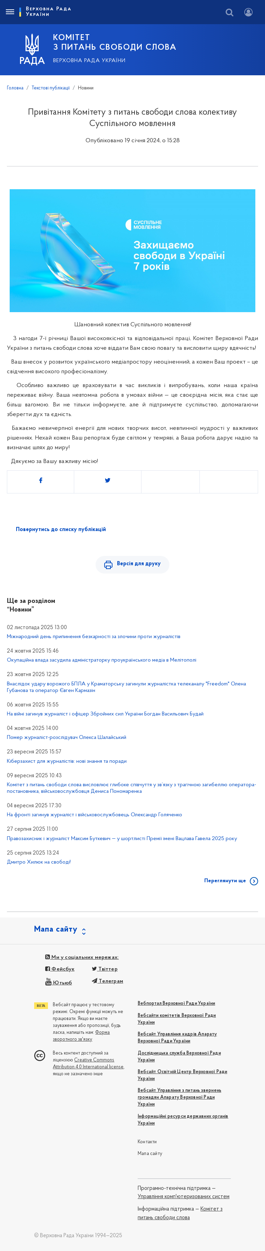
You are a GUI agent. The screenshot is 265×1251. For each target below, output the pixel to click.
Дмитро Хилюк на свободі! (39, 862)
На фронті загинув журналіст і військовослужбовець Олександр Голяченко (94, 815)
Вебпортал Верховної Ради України (176, 1003)
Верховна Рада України (89, 61)
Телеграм (107, 981)
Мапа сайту (150, 1153)
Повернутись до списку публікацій (61, 529)
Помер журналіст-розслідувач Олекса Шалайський (66, 737)
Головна (15, 88)
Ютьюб (58, 983)
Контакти (147, 1142)
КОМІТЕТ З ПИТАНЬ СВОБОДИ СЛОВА (115, 43)
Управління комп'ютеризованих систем (183, 1197)
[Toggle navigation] (9, 12)
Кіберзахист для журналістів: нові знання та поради (67, 761)
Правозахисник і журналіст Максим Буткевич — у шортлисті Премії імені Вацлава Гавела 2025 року (122, 838)
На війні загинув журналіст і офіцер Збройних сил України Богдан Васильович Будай (105, 714)
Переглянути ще (225, 881)
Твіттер (105, 969)
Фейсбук (60, 969)
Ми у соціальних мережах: (82, 957)
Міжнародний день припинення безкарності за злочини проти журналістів (93, 636)
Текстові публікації (51, 88)
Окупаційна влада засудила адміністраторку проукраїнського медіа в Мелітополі (101, 660)
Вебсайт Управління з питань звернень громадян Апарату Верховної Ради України (179, 1097)
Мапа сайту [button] (56, 929)
